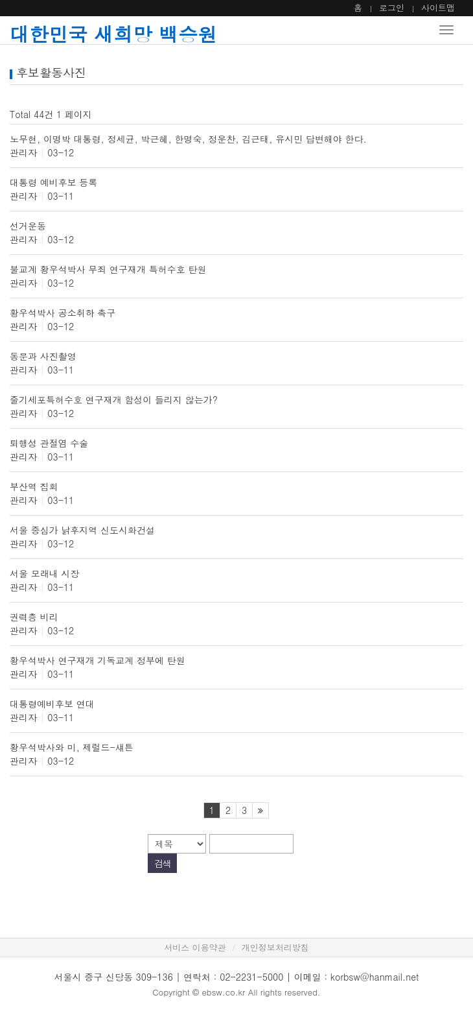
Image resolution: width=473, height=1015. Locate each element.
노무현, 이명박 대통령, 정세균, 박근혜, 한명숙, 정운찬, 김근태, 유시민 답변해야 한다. (188, 138)
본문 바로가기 (0, 0)
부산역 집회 (34, 486)
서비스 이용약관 (194, 947)
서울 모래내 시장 (44, 573)
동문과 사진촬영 (43, 356)
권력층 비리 (34, 616)
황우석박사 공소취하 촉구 (62, 312)
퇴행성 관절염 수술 (49, 442)
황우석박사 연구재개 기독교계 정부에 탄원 (97, 660)
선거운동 (28, 225)
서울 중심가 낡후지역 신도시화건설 (82, 529)
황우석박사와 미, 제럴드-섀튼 (71, 747)
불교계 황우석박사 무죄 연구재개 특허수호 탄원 (108, 269)
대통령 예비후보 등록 (53, 182)
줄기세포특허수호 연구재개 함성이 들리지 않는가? (114, 399)
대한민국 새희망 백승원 (113, 33)
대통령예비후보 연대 (52, 703)
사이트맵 (438, 7)
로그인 (391, 7)
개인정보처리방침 (275, 947)
